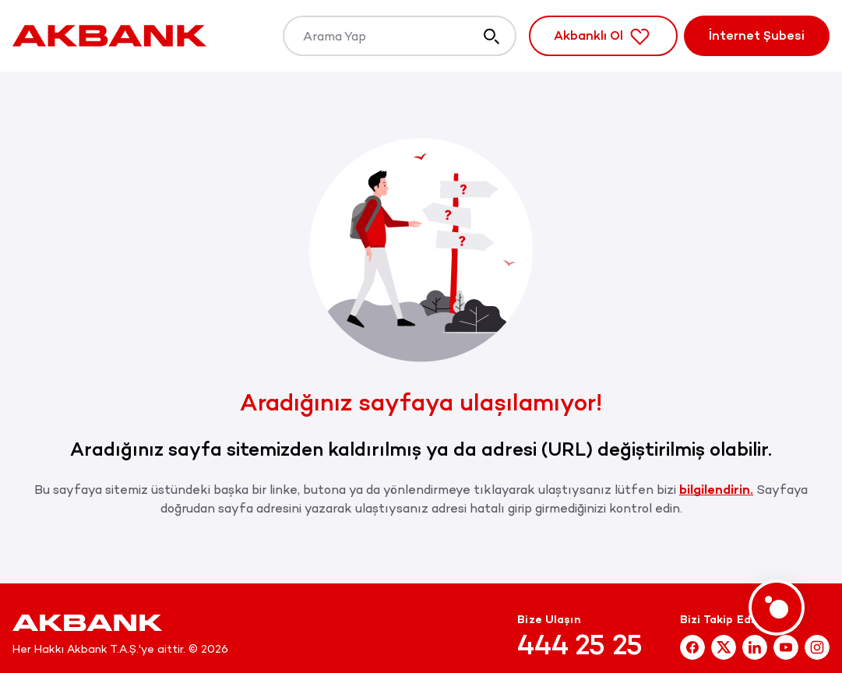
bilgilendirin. (716, 489)
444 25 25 (580, 645)
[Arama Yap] (399, 36)
